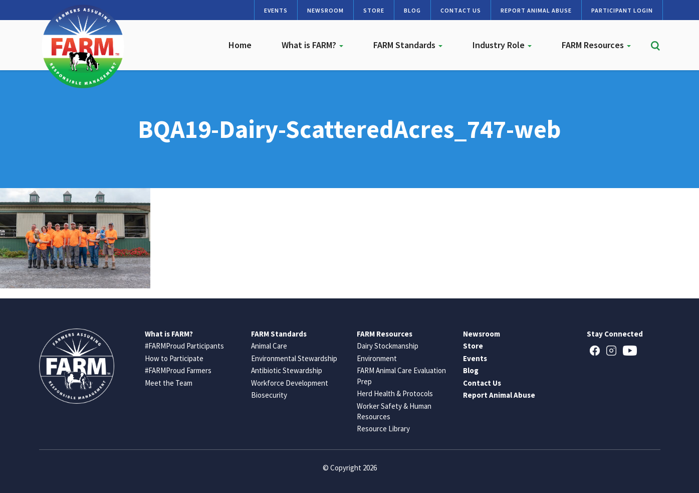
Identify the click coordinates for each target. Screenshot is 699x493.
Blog (412, 10)
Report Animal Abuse (536, 10)
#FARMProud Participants (184, 346)
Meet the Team (168, 383)
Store (373, 10)
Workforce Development (289, 383)
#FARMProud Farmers (178, 370)
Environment (377, 358)
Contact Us (460, 10)
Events (276, 10)
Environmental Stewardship (294, 358)
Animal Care (269, 346)
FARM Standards (407, 45)
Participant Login (622, 10)
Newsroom (325, 10)
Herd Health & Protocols (395, 393)
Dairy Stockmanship (387, 346)
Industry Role (502, 45)
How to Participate (174, 358)
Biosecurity (269, 395)
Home (240, 45)
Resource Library (383, 428)
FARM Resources (596, 45)
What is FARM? (312, 45)
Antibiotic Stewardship (286, 370)
